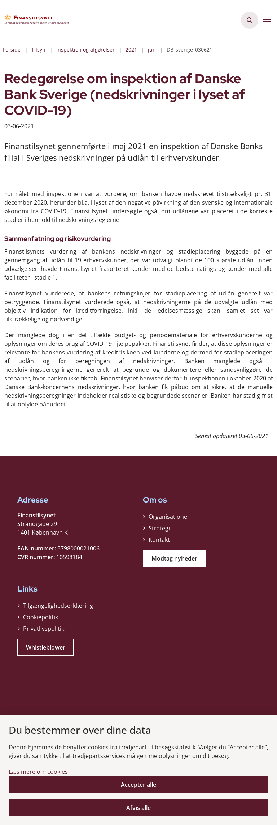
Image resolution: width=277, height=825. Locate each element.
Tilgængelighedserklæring (58, 606)
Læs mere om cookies (38, 772)
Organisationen (170, 517)
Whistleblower (45, 647)
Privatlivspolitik (43, 629)
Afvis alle (138, 808)
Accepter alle (138, 785)
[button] (270, 20)
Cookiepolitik (40, 617)
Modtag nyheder (174, 558)
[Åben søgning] (249, 20)
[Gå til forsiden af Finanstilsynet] (34, 20)
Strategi (159, 528)
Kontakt (159, 540)
